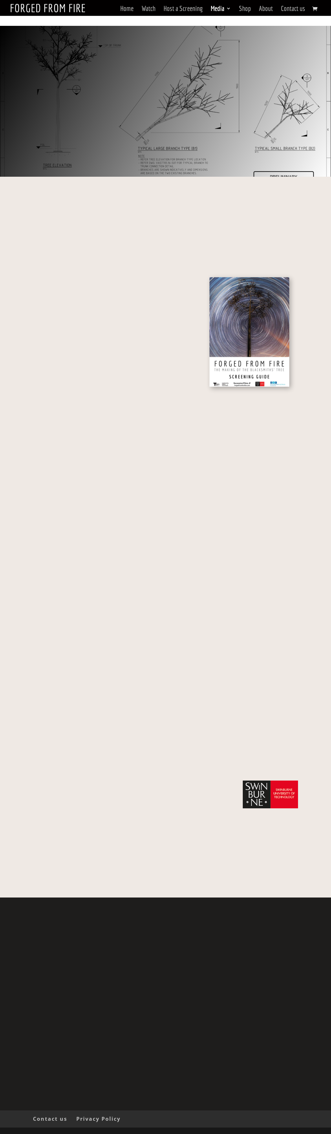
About (266, 8)
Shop (245, 8)
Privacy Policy (98, 1118)
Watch (148, 8)
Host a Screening (183, 8)
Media (217, 8)
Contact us (293, 8)
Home (126, 8)
